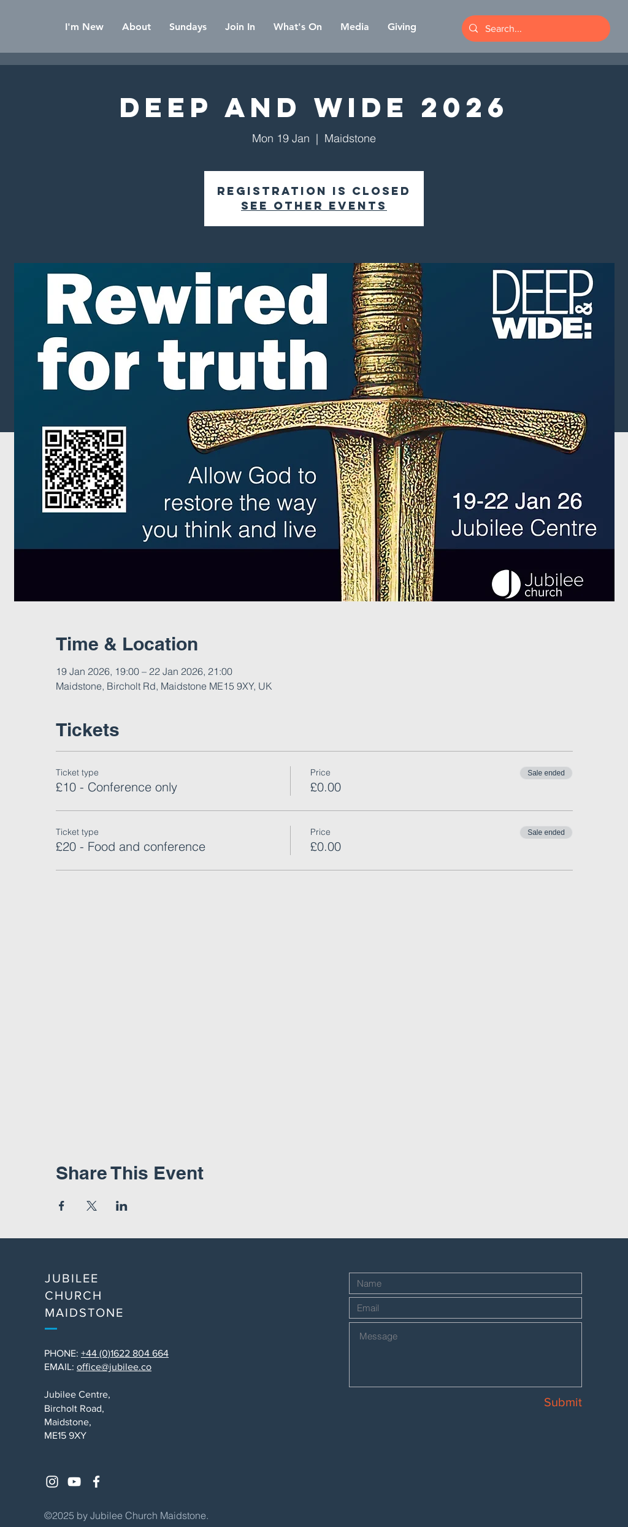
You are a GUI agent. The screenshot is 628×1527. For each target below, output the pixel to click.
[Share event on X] (92, 1206)
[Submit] (538, 1401)
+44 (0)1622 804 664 (125, 1353)
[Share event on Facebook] (61, 1206)
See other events (314, 206)
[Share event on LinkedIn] (122, 1206)
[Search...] (534, 28)
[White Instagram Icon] (52, 1482)
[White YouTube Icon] (74, 1482)
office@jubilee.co (114, 1366)
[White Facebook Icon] (96, 1482)
